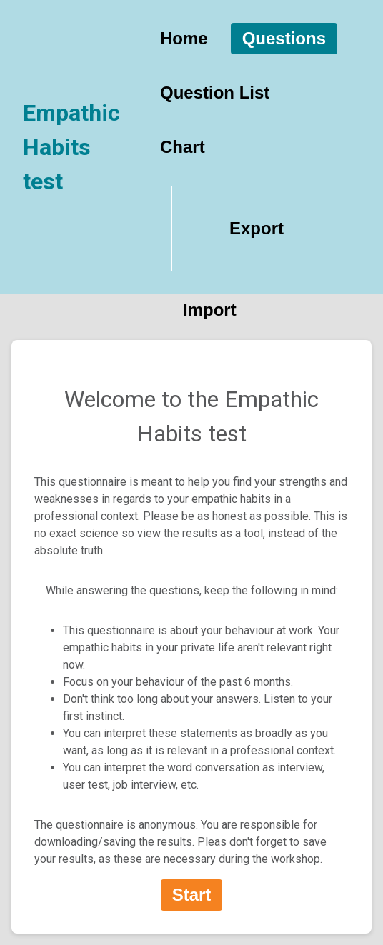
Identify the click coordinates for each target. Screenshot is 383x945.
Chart (182, 146)
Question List (214, 92)
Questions (284, 38)
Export (256, 228)
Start (192, 894)
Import (210, 309)
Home (184, 38)
